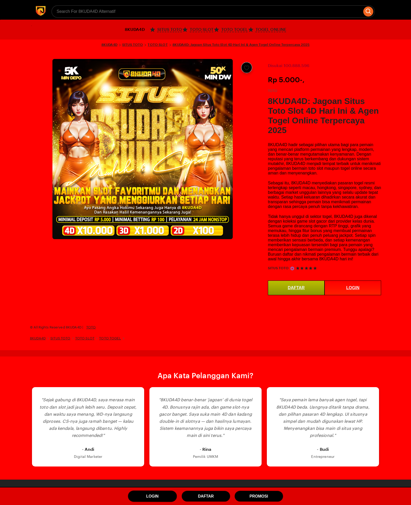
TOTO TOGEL (110, 338)
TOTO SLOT (157, 45)
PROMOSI (259, 496)
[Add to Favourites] (246, 67)
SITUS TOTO (132, 45)
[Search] (368, 11)
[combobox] (206, 11)
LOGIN (353, 288)
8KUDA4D (109, 45)
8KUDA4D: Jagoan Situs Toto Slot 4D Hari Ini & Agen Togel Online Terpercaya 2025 (241, 45)
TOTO (91, 327)
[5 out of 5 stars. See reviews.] (307, 268)
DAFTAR (296, 288)
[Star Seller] (292, 268)
